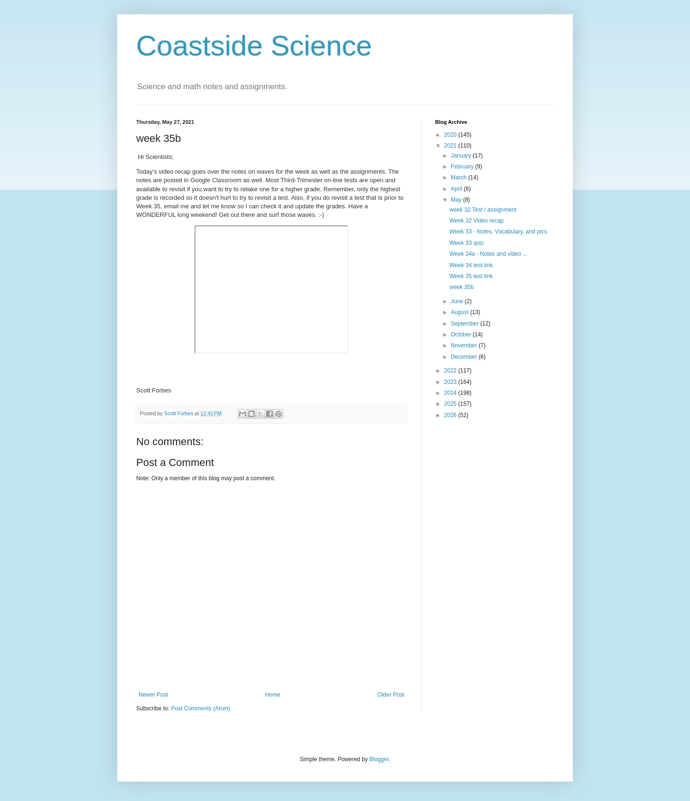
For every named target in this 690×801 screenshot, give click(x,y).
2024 (451, 393)
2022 (451, 370)
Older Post (390, 694)
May (457, 199)
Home (272, 694)
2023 (451, 382)
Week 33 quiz (466, 243)
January (462, 155)
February (463, 166)
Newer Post (153, 694)
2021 (451, 145)
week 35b (461, 287)
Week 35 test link (471, 276)
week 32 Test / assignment (482, 209)
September (465, 323)
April (457, 189)
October (462, 334)
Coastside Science (254, 46)
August (460, 312)
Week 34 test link (471, 265)
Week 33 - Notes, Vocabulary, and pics (498, 231)
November (465, 345)
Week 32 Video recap (476, 220)
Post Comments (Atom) (200, 708)
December (465, 357)
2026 (451, 415)
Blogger (379, 759)
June (458, 301)
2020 (451, 134)
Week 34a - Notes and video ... (488, 254)
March (459, 177)
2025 (451, 403)
